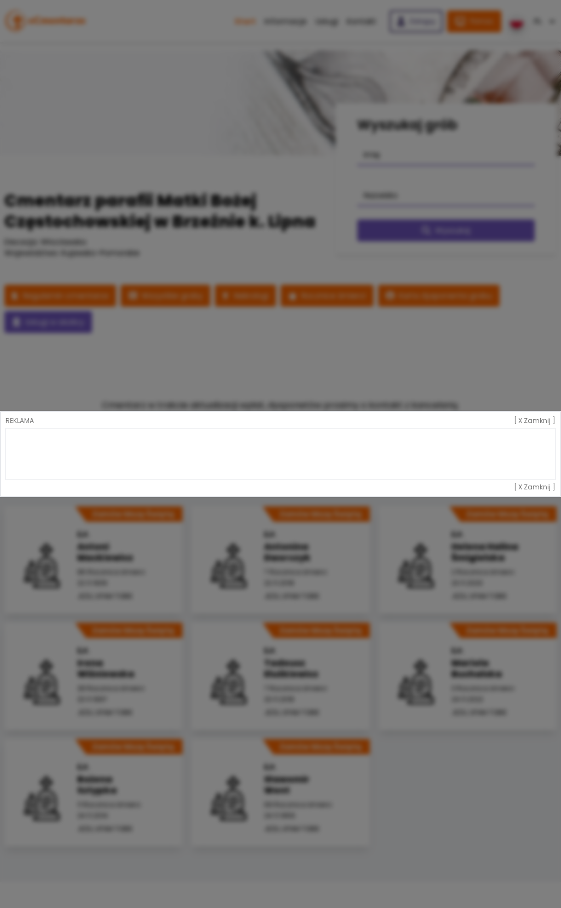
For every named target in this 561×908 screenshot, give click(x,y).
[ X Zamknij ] (535, 420)
